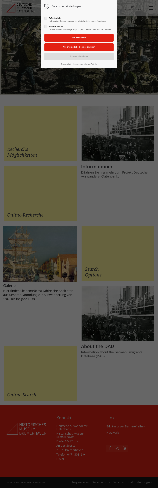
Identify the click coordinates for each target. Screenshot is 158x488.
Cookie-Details (90, 64)
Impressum (78, 64)
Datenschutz (66, 64)
